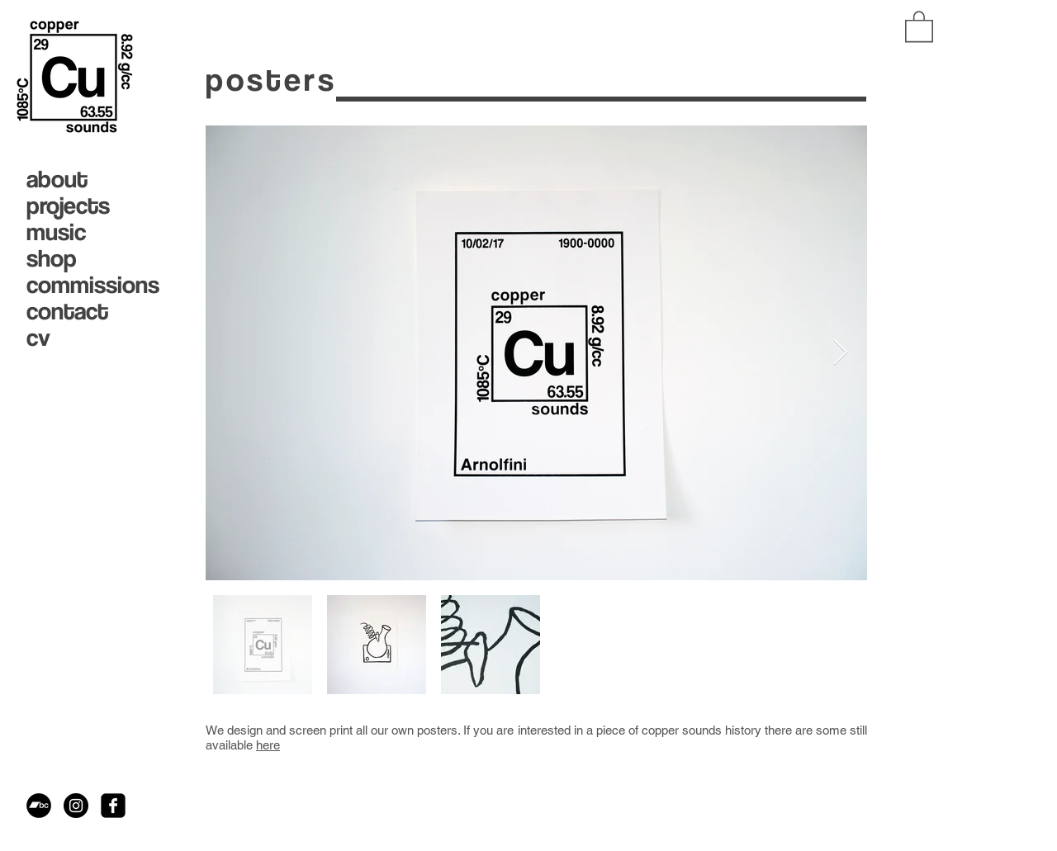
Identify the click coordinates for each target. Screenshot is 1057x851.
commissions (88, 284)
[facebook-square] (113, 805)
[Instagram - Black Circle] (76, 805)
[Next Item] (840, 353)
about (57, 178)
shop (51, 257)
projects (68, 204)
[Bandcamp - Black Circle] (38, 805)
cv (38, 337)
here (268, 745)
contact (67, 310)
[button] (919, 25)
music (56, 231)
